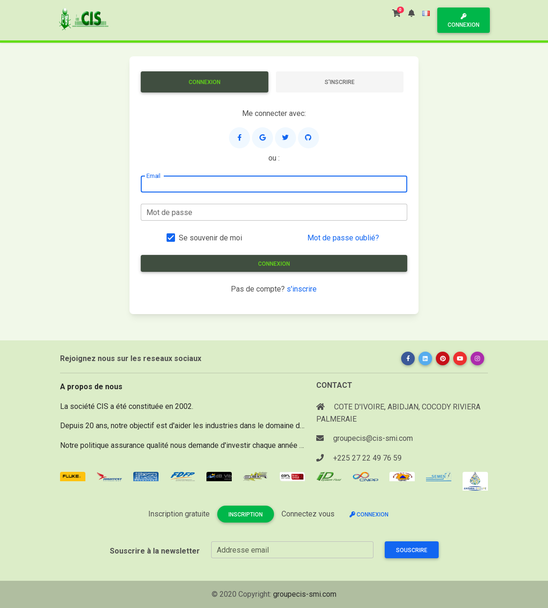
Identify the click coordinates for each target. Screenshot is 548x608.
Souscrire (411, 550)
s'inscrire (302, 289)
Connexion (464, 21)
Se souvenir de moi (210, 237)
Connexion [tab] (205, 82)
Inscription (245, 514)
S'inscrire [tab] (340, 82)
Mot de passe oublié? (343, 237)
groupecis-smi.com (304, 594)
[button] (411, 13)
